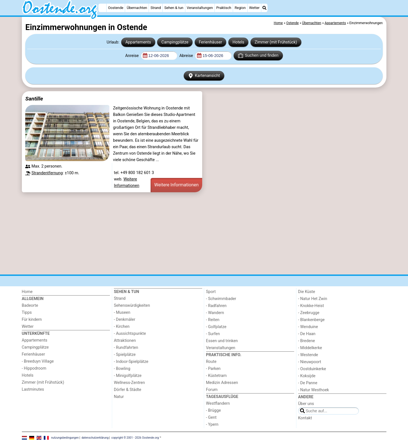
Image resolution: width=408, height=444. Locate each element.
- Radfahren (216, 305)
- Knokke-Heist (311, 305)
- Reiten (213, 319)
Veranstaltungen (200, 8)
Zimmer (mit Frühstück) (276, 42)
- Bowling (122, 368)
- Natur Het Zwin (312, 298)
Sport (211, 291)
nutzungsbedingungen (65, 437)
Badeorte (30, 305)
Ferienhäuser (210, 42)
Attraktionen (125, 340)
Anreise (132, 55)
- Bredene (306, 340)
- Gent (211, 417)
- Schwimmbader (221, 298)
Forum (212, 389)
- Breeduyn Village (38, 361)
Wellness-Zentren (129, 382)
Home (27, 291)
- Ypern (212, 424)
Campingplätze (175, 42)
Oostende (115, 8)
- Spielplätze (125, 354)
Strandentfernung (47, 173)
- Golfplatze (216, 326)
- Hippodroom (34, 368)
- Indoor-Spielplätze (131, 361)
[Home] (102, 8)
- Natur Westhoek (313, 390)
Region (240, 8)
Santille (34, 98)
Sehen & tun (173, 8)
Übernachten (137, 8)
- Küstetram (216, 375)
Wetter (254, 8)
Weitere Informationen (176, 184)
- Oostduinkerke (312, 369)
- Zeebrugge (308, 312)
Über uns (306, 403)
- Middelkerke (310, 347)
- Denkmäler (124, 319)
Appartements (138, 42)
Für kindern (32, 319)
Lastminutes (33, 389)
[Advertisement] (190, 233)
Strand (156, 8)
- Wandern (215, 312)
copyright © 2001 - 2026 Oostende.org (135, 437)
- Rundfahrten (126, 347)
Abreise (186, 55)
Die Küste (306, 291)
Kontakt (305, 418)
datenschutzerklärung (95, 437)
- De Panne (307, 383)
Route (211, 361)
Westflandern (218, 403)
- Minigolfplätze (128, 375)
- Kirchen (122, 326)
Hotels (238, 42)
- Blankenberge (311, 319)
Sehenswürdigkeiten (132, 305)
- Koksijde (306, 376)
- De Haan (306, 333)
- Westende (308, 355)
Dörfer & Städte (127, 389)
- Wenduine (308, 326)
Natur (119, 396)
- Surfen (213, 333)
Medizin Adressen (222, 382)
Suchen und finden (258, 55)
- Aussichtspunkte (130, 333)
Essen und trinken (222, 340)
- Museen (122, 312)
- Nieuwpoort (309, 362)
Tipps (27, 312)
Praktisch (223, 8)
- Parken (213, 368)
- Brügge (213, 410)
